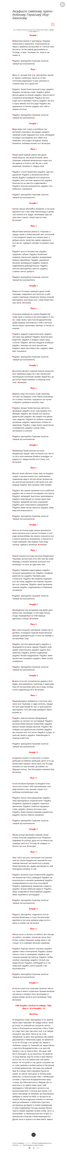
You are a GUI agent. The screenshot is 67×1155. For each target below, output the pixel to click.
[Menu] (62, 4)
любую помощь (38, 1145)
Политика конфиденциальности (41, 1143)
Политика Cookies (17, 1145)
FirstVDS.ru (27, 1143)
